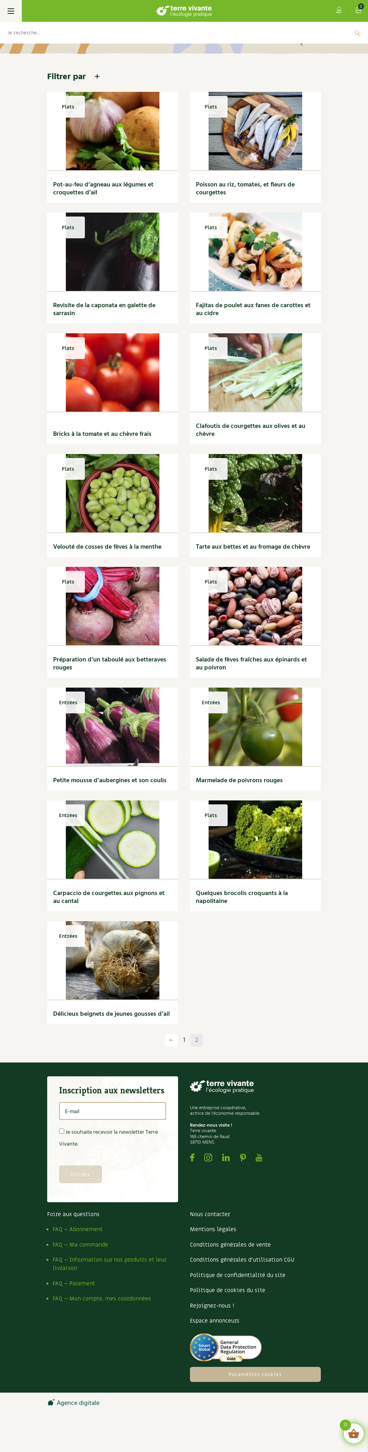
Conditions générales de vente (230, 1245)
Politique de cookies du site (227, 1290)
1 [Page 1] (184, 1040)
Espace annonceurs (215, 1321)
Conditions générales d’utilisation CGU (242, 1260)
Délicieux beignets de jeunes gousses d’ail (111, 1014)
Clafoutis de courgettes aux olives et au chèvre (250, 430)
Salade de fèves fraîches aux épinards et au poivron (251, 664)
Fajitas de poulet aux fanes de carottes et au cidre (253, 309)
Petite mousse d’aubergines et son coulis (110, 780)
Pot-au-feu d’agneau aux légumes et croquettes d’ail (103, 189)
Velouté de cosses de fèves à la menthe (107, 547)
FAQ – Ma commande (80, 1245)
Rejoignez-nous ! (212, 1305)
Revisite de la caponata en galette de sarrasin (104, 309)
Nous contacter (210, 1214)
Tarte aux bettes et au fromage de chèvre (253, 547)
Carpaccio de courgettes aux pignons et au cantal (109, 897)
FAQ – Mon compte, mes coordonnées (102, 1298)
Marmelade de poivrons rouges (239, 780)
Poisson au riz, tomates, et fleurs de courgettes (245, 189)
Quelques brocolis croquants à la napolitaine (242, 897)
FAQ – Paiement (74, 1283)
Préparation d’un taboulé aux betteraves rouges (109, 664)
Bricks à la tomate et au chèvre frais (102, 434)
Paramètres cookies (255, 1374)
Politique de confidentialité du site (238, 1275)
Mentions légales (213, 1229)
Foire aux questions (73, 1214)
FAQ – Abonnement (78, 1229)
